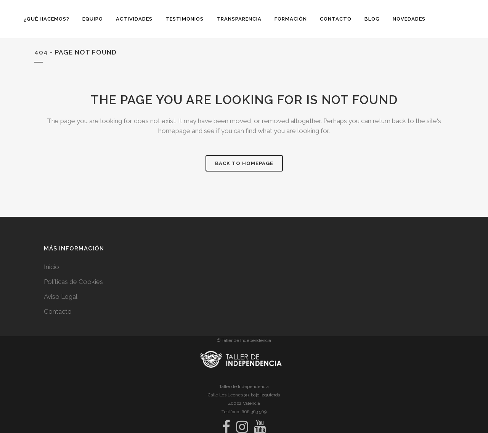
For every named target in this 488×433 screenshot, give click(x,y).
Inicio (51, 267)
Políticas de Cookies (73, 281)
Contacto (58, 311)
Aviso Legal (60, 296)
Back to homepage (244, 163)
